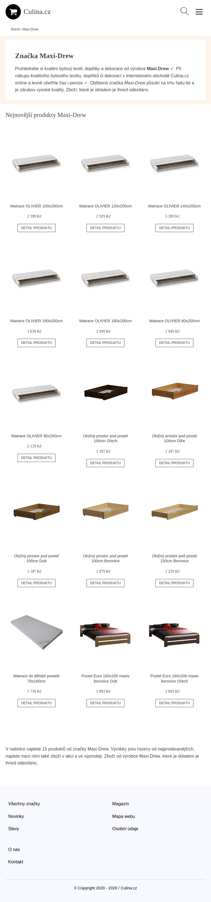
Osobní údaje (125, 828)
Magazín (120, 803)
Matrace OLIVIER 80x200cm (174, 321)
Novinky (16, 816)
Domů (15, 29)
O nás (14, 849)
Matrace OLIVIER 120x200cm (105, 206)
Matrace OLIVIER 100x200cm (36, 206)
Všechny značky (24, 803)
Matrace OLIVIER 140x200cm (174, 206)
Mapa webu (123, 816)
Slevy (13, 828)
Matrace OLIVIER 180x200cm (105, 321)
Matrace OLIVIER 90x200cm (36, 436)
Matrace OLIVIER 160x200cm (36, 321)
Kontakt (15, 862)
